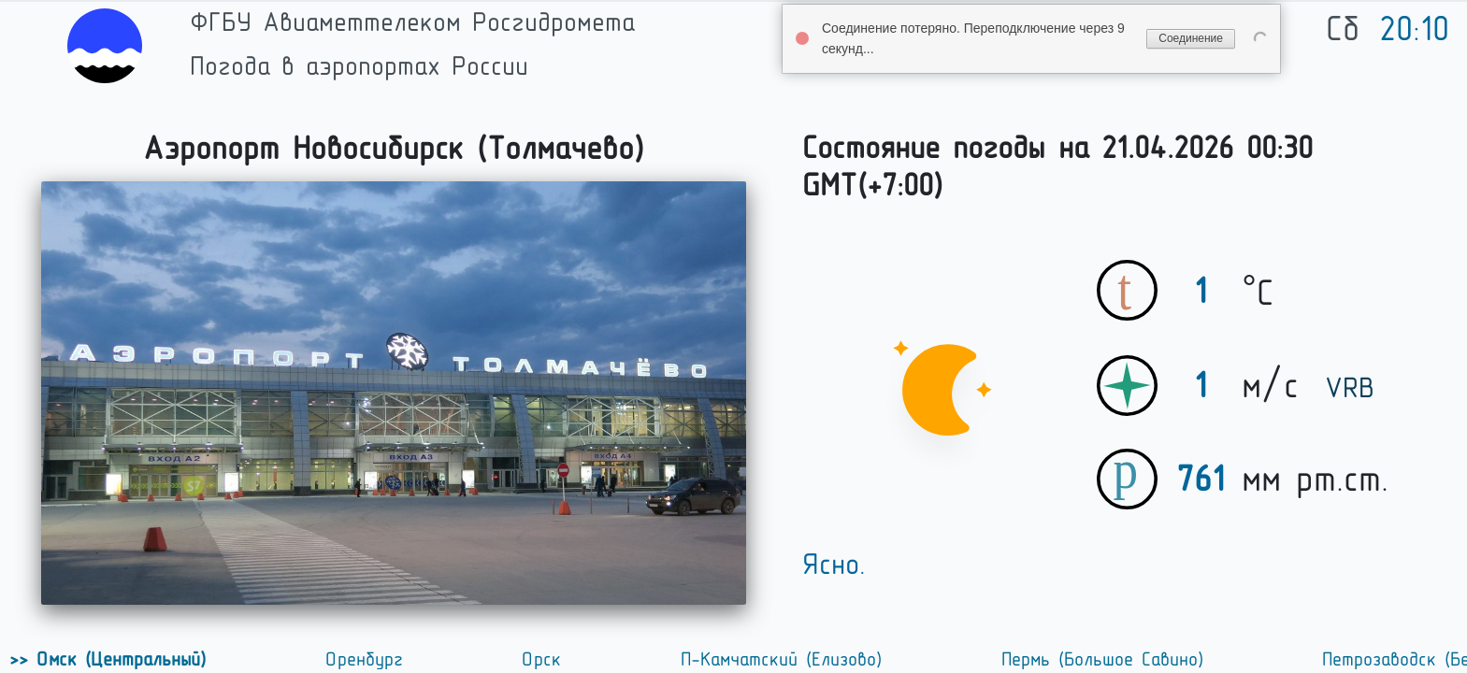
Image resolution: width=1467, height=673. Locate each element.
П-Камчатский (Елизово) (784, 659)
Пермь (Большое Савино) (1105, 659)
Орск (544, 659)
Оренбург (367, 659)
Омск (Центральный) (120, 659)
